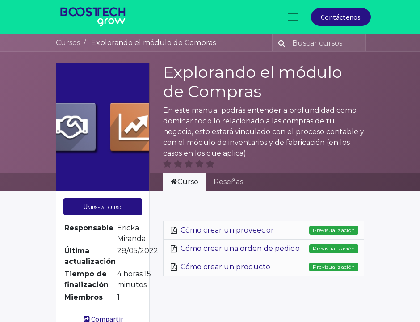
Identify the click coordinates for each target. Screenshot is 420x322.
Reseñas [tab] (228, 182)
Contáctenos (341, 17)
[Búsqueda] (280, 42)
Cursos (68, 42)
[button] (102, 206)
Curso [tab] (184, 182)
